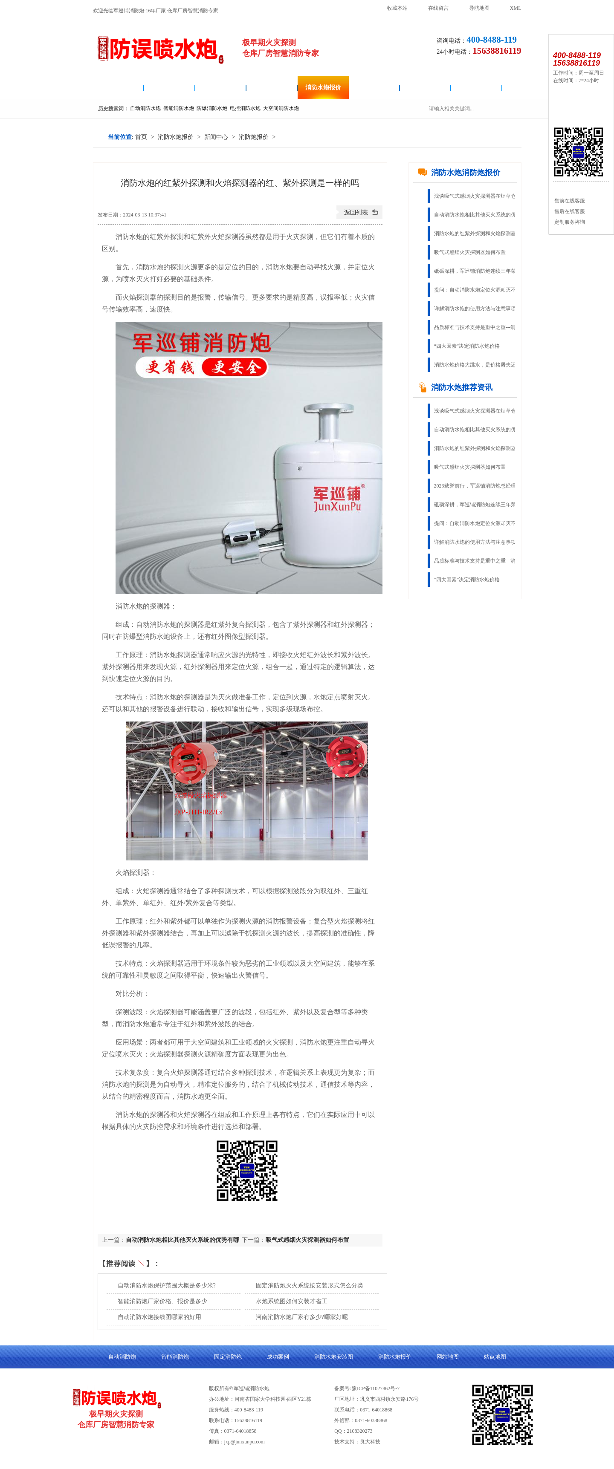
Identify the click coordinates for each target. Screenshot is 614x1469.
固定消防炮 (374, 87)
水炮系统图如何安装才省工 (291, 1301)
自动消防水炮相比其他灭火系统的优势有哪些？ (481, 215)
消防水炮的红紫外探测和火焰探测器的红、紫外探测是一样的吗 (481, 234)
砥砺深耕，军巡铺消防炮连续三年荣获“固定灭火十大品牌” (481, 271)
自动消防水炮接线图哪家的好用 (159, 1317)
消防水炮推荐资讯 (454, 387)
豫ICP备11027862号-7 (376, 1388)
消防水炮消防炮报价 (458, 172)
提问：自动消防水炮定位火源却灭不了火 (480, 290)
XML (515, 8)
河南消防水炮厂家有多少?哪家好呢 (302, 1317)
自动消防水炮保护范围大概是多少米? (167, 1285)
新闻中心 (216, 137)
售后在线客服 (569, 211)
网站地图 (448, 1357)
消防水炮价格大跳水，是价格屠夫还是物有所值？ (481, 365)
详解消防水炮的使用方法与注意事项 (475, 309)
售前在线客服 (569, 201)
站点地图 (495, 1357)
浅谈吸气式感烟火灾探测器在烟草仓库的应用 (481, 196)
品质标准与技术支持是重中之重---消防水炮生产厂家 (481, 327)
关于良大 (477, 87)
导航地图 (479, 8)
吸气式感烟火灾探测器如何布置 (307, 1240)
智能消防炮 (272, 87)
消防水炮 (118, 87)
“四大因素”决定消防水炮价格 (467, 346)
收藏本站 (397, 8)
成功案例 (425, 87)
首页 (141, 137)
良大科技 (370, 1442)
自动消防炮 (170, 87)
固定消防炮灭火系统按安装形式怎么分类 (309, 1285)
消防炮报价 (254, 137)
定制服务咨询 (569, 222)
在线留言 (438, 8)
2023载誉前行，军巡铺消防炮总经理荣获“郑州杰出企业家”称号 (481, 486)
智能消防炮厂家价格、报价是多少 (162, 1301)
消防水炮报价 (323, 87)
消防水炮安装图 (221, 87)
